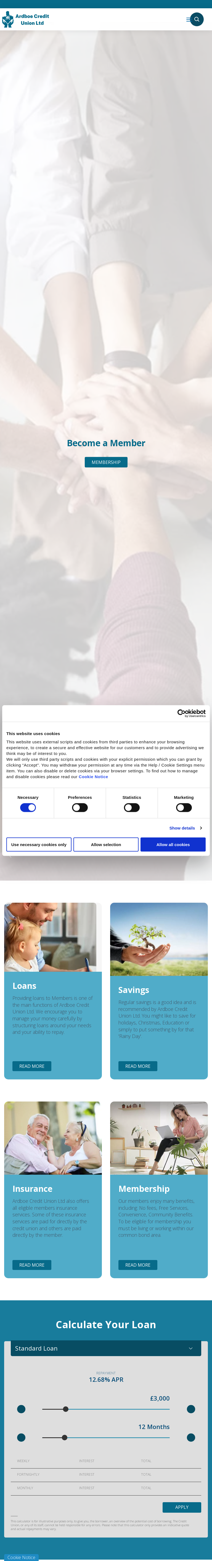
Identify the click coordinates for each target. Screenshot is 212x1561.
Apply (182, 1507)
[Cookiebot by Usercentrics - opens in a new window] (181, 713)
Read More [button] (31, 1066)
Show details (182, 827)
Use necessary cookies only (39, 844)
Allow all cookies (173, 844)
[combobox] (106, 1348)
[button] (21, 1409)
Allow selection (106, 844)
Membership (106, 462)
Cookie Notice (93, 776)
